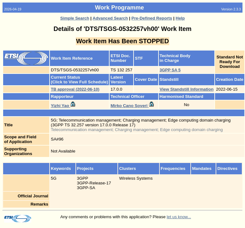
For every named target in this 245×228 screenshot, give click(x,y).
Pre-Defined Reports (151, 18)
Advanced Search (110, 18)
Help (180, 18)
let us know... (179, 216)
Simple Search (74, 18)
